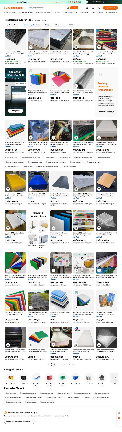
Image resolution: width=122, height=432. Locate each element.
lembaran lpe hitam (46, 393)
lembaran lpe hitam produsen (14, 162)
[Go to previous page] (49, 364)
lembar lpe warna (11, 157)
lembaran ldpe (10, 393)
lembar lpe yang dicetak (54, 397)
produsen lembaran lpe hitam (30, 157)
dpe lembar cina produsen (33, 397)
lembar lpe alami (30, 402)
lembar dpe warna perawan (83, 157)
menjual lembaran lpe (69, 166)
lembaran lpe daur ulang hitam (56, 162)
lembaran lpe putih (93, 162)
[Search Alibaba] (47, 8)
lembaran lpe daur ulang (13, 397)
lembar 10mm (49, 157)
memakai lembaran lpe (101, 397)
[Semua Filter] (12, 25)
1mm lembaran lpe (64, 157)
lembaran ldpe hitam (35, 162)
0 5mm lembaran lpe (103, 157)
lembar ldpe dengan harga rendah (47, 166)
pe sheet (86, 397)
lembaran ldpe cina (72, 397)
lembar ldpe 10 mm (63, 393)
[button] (68, 8)
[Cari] (74, 7)
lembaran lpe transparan (82, 393)
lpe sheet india (27, 166)
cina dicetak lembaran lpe (28, 393)
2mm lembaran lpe (11, 166)
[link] (119, 412)
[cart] (93, 8)
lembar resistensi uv (76, 162)
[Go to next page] (73, 364)
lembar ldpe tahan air (47, 402)
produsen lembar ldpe (101, 393)
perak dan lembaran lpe (13, 402)
